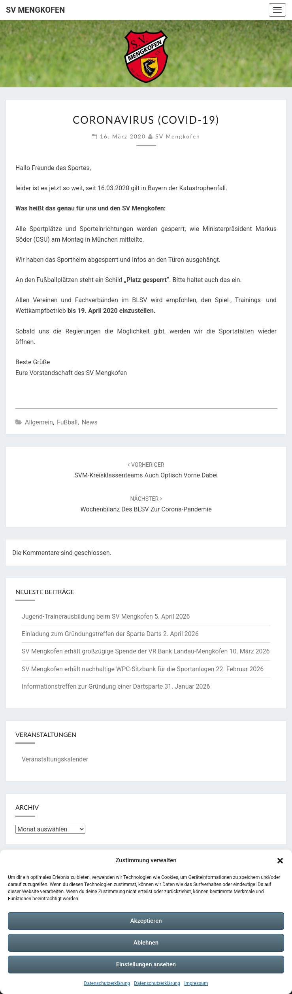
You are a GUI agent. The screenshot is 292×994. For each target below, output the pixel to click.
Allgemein (39, 422)
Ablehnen (146, 942)
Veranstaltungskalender (55, 759)
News (90, 422)
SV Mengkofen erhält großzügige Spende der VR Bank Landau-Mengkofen (125, 651)
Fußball (67, 422)
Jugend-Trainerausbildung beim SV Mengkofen (87, 616)
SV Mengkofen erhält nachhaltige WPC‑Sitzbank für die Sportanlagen (118, 669)
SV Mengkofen (35, 10)
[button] (280, 861)
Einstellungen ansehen (146, 964)
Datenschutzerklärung (107, 983)
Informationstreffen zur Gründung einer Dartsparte (92, 686)
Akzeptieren (146, 920)
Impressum (196, 983)
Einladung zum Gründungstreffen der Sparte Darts (92, 634)
